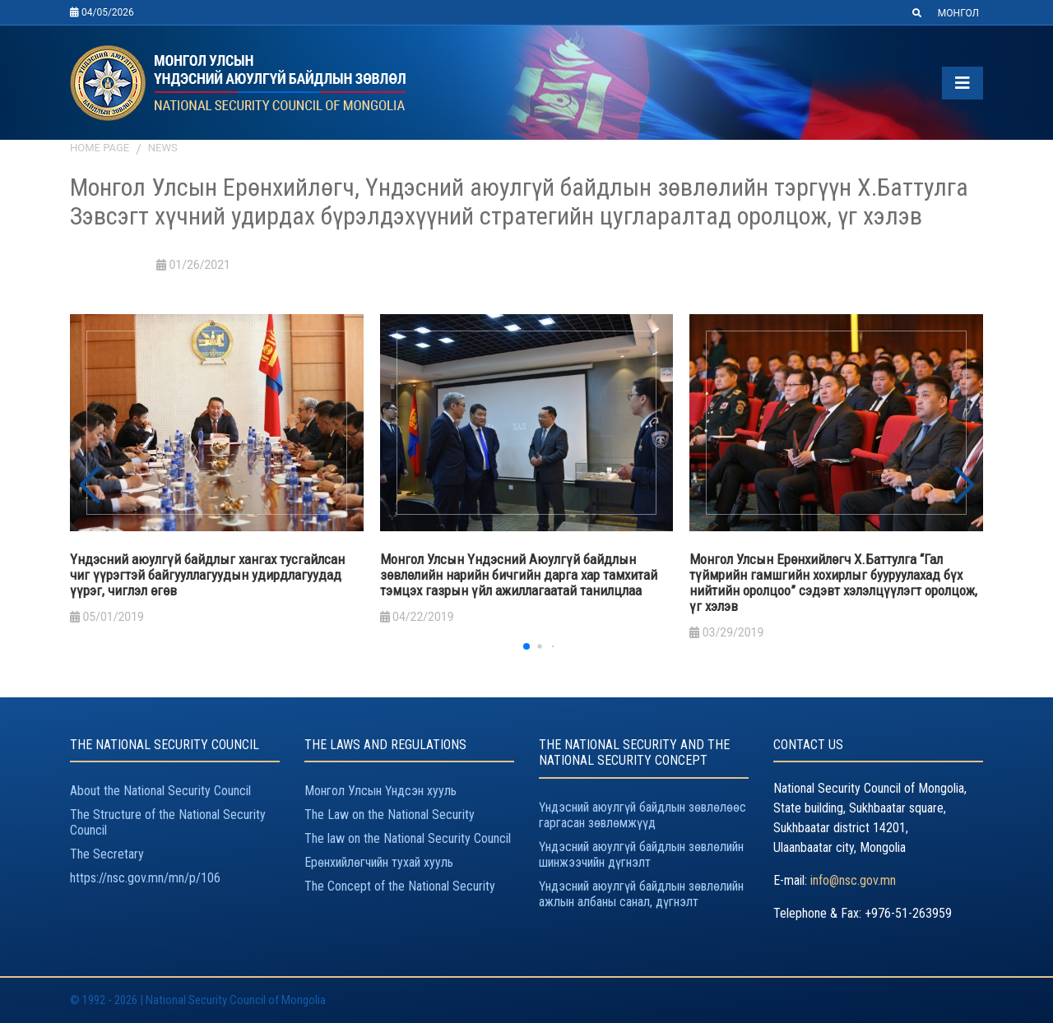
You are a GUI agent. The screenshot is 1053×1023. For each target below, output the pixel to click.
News (163, 147)
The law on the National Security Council (407, 838)
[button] (964, 486)
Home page (99, 147)
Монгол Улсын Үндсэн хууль (380, 790)
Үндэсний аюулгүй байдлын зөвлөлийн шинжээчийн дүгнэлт (641, 854)
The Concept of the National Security (399, 886)
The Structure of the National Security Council (168, 822)
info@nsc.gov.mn (853, 880)
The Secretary (107, 854)
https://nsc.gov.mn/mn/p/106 (145, 878)
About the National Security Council (160, 790)
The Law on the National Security (389, 814)
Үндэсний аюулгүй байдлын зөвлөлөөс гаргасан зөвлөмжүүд (642, 815)
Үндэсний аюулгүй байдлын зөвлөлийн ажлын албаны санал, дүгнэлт (641, 894)
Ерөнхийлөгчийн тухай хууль (378, 862)
